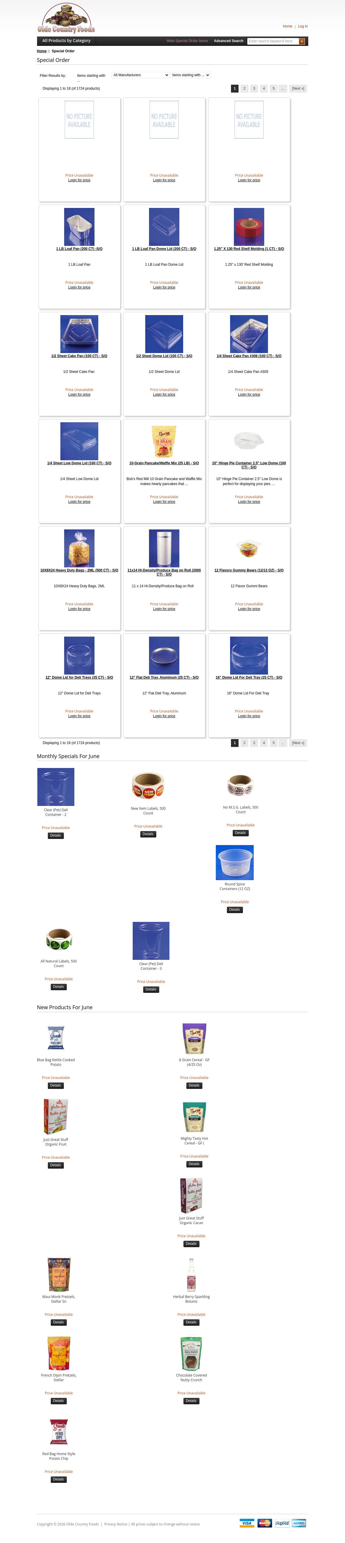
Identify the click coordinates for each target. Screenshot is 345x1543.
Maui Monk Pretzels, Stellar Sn (58, 1299)
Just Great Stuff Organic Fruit (55, 1142)
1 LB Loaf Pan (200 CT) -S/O (79, 249)
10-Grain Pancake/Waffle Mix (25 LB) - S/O (164, 463)
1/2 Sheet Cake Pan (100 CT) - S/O (79, 356)
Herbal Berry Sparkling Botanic (191, 1299)
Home (287, 26)
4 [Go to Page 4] (264, 88)
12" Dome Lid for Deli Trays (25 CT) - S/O (79, 677)
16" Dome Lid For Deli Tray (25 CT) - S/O (249, 677)
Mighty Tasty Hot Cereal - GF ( (194, 1141)
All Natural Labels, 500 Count (59, 963)
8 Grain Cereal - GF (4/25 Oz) (194, 1062)
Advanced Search (229, 41)
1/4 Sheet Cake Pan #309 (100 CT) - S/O (249, 356)
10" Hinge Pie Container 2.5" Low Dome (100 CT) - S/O (249, 465)
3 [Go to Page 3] (254, 88)
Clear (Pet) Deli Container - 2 (56, 812)
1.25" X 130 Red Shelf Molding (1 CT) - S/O (249, 249)
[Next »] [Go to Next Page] (298, 88)
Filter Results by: (53, 76)
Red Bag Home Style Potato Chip (58, 1456)
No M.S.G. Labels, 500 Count (240, 809)
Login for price (79, 180)
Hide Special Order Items (187, 41)
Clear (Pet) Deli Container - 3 (151, 966)
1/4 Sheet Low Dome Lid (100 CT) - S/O (79, 463)
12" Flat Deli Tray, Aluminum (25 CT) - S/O (164, 677)
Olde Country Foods (82, 1524)
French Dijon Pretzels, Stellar (58, 1377)
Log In (303, 26)
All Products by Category (67, 40)
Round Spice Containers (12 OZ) (235, 886)
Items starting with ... (91, 78)
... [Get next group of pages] (282, 88)
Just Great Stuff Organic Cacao (191, 1220)
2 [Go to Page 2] (245, 88)
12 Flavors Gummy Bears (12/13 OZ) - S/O (249, 570)
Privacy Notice (115, 1524)
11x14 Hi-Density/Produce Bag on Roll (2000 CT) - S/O (164, 572)
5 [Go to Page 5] (274, 88)
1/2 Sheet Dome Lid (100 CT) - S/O (164, 356)
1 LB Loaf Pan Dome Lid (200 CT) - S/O (164, 249)
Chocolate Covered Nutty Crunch (191, 1377)
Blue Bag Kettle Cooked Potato (56, 1062)
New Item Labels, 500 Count (148, 811)
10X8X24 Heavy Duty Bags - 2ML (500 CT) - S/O (79, 570)
